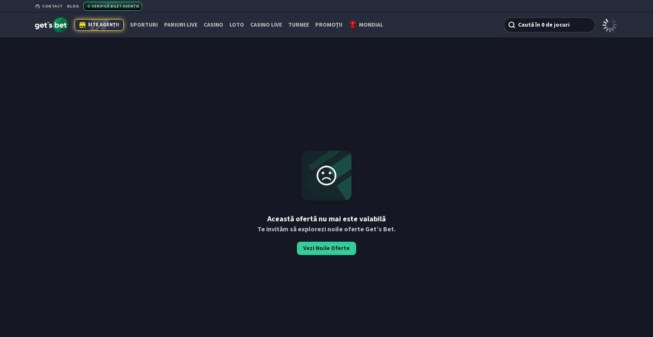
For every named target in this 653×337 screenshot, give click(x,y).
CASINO (213, 25)
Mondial (371, 25)
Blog (73, 6)
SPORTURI (144, 25)
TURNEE (298, 25)
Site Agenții (99, 24)
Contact (49, 6)
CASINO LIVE (266, 25)
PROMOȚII (328, 25)
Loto (236, 25)
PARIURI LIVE (180, 25)
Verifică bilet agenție (113, 6)
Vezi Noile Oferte (326, 248)
